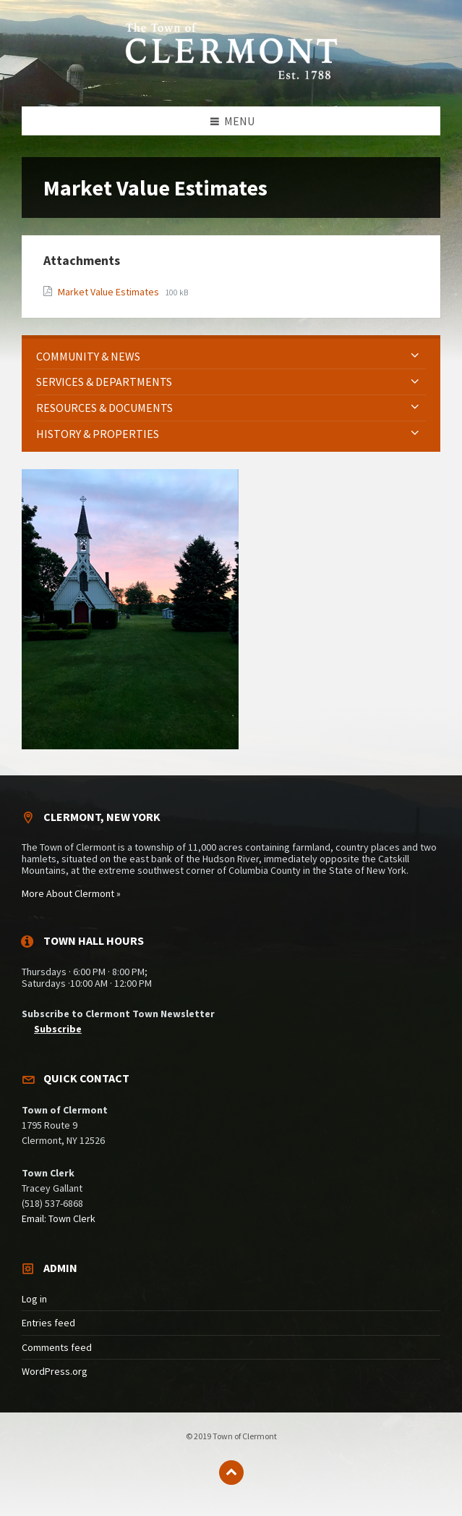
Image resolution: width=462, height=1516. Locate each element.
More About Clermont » (71, 893)
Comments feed (57, 1347)
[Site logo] (231, 77)
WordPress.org (54, 1371)
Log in (34, 1298)
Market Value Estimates (109, 291)
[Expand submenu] (415, 356)
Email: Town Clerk (58, 1218)
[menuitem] (231, 356)
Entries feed (48, 1322)
